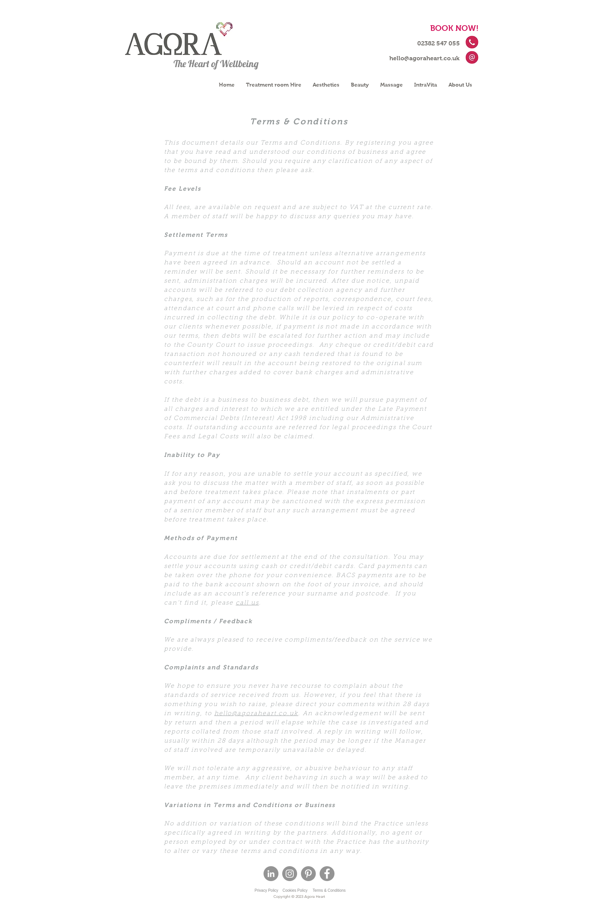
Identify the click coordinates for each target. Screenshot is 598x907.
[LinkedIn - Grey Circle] (271, 873)
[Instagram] (289, 873)
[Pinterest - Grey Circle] (308, 873)
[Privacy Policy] (266, 890)
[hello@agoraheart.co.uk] (424, 58)
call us (247, 603)
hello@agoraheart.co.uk (256, 714)
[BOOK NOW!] (454, 28)
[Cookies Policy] (295, 890)
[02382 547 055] (438, 43)
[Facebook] (327, 873)
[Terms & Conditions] (329, 890)
